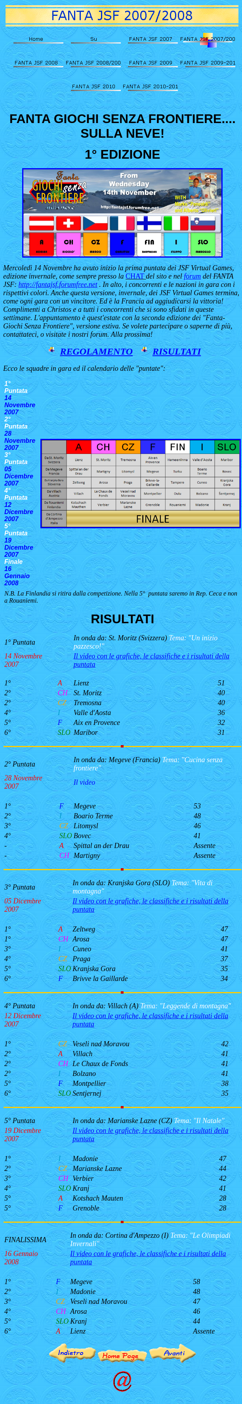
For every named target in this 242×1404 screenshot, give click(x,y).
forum (192, 276)
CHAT (135, 276)
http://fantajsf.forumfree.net (57, 284)
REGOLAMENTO (96, 351)
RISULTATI (176, 351)
